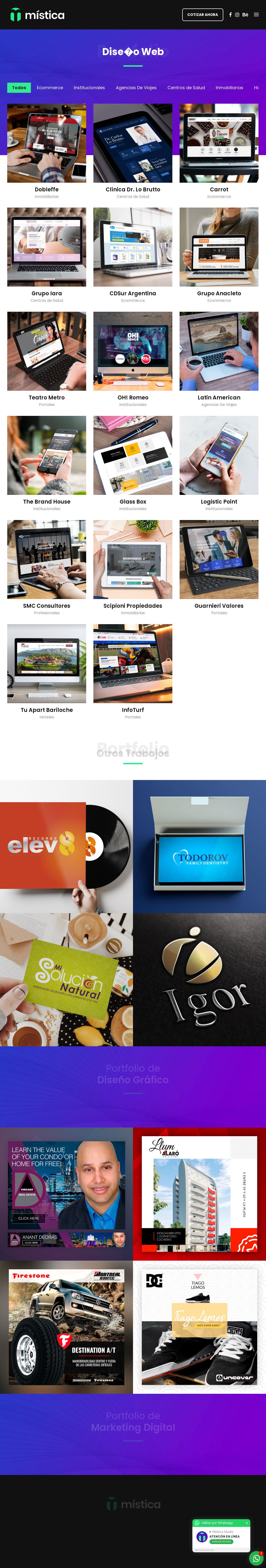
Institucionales (89, 88)
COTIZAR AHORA (202, 14)
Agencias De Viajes (136, 88)
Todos (19, 88)
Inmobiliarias (229, 88)
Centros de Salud (186, 88)
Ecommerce (50, 88)
